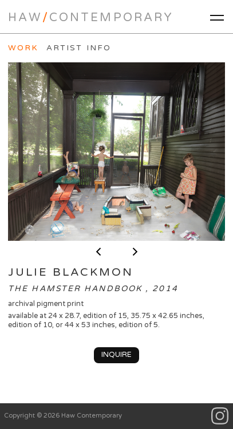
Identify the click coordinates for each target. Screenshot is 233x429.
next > (135, 252)
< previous (98, 252)
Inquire (116, 354)
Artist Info (78, 48)
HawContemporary (90, 17)
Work (23, 48)
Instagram (220, 416)
